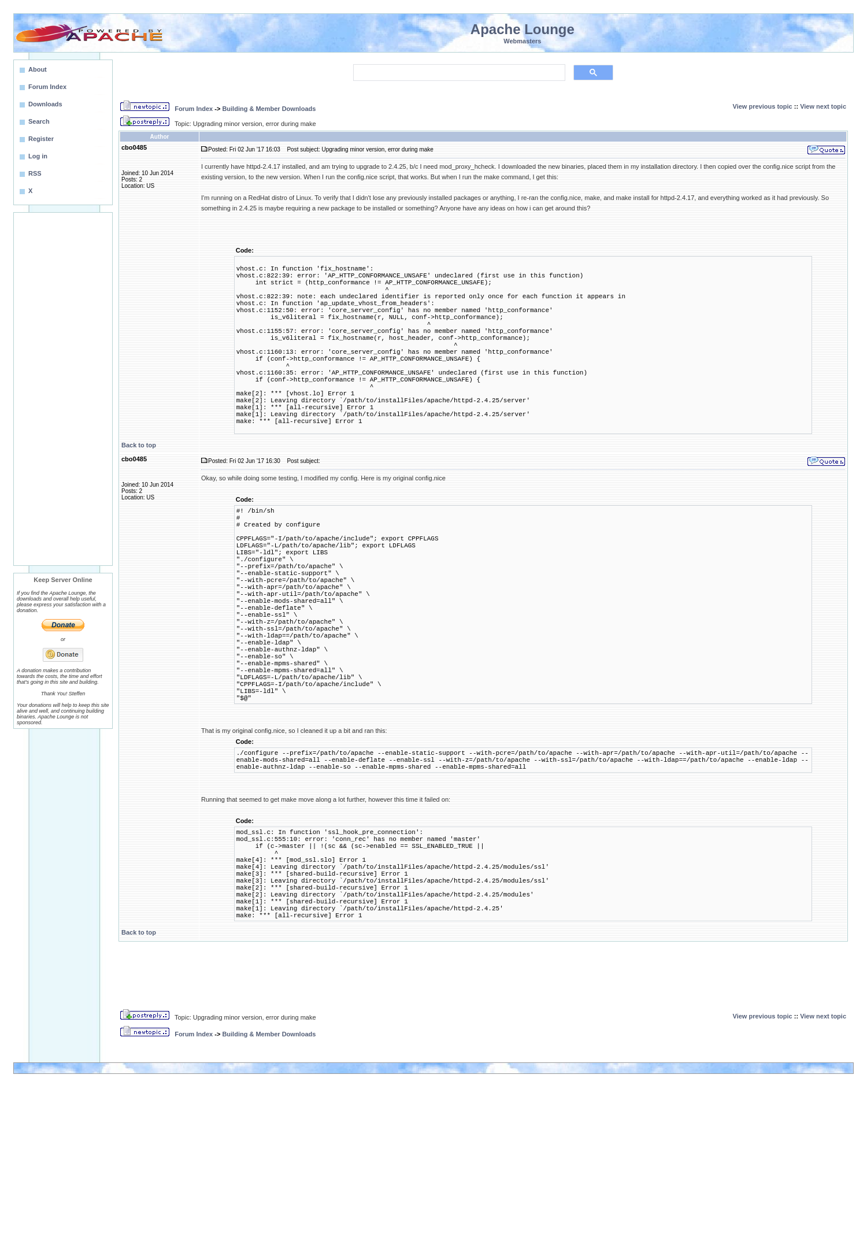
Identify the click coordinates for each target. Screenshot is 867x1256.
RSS (35, 173)
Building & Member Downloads (269, 108)
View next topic (823, 106)
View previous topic (762, 106)
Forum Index (194, 108)
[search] (458, 73)
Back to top (138, 445)
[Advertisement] (63, 389)
